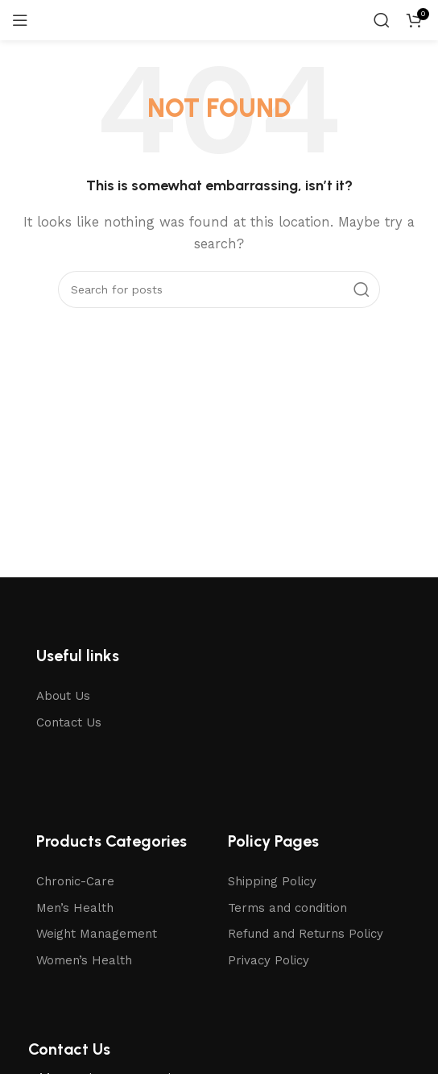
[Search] (382, 20)
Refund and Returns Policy (305, 933)
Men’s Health (75, 908)
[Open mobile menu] (20, 20)
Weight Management (96, 933)
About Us (63, 696)
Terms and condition (287, 908)
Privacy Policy (268, 960)
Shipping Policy (272, 881)
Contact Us (68, 722)
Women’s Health (84, 960)
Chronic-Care (75, 881)
